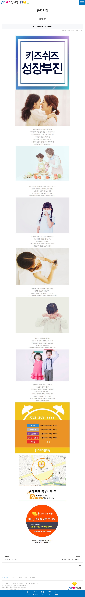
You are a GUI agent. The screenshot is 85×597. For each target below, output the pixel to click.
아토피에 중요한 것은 (11, 559)
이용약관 (12, 578)
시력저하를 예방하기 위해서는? (71, 559)
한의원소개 (5, 578)
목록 (80, 566)
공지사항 (32, 578)
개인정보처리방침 (22, 578)
